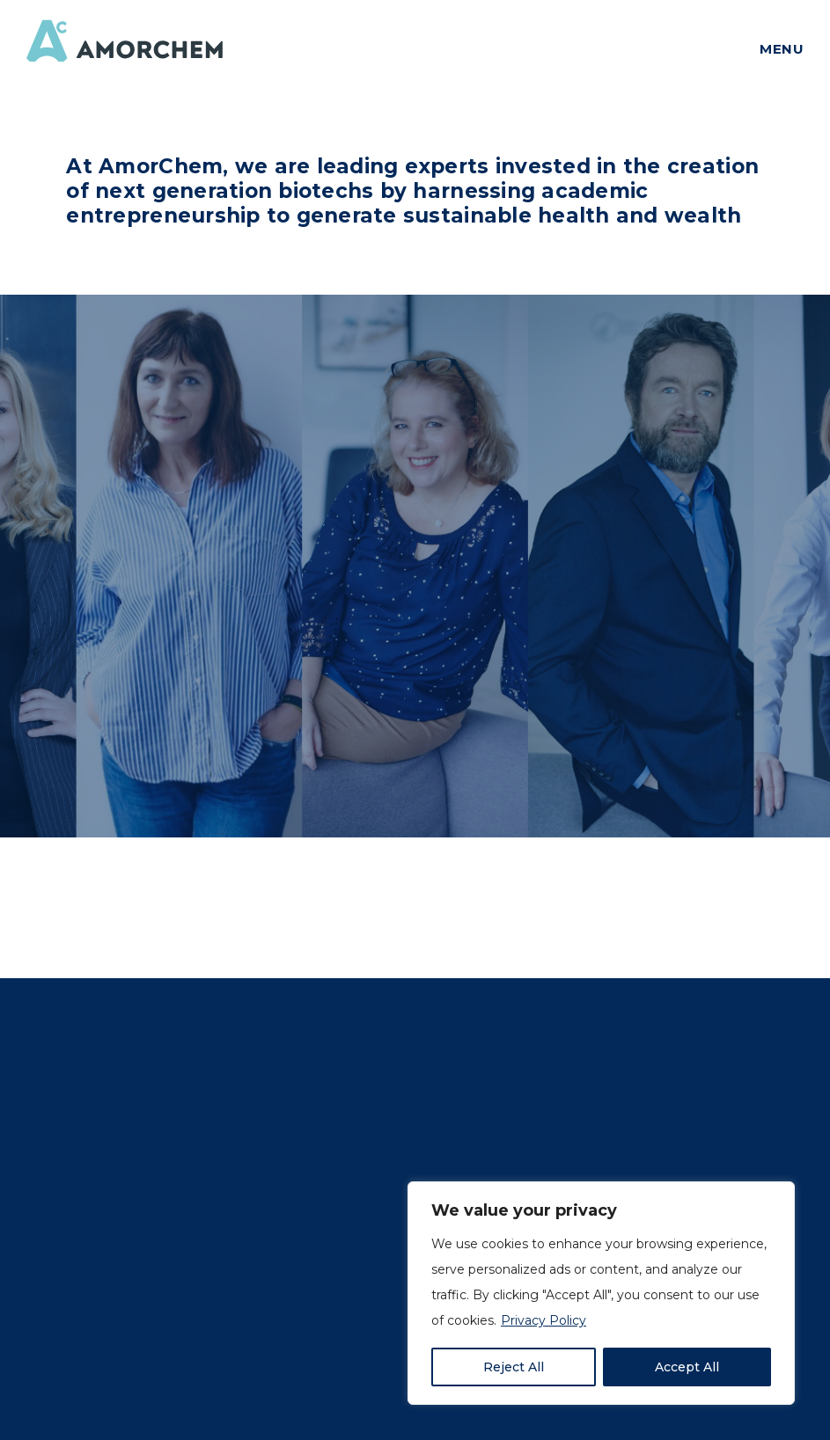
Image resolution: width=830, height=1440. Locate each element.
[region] (601, 1293)
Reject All (513, 1367)
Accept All (687, 1367)
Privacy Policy (543, 1320)
